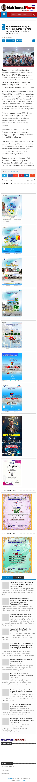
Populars (7, 577)
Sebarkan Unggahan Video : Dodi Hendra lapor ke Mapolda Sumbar (20, 615)
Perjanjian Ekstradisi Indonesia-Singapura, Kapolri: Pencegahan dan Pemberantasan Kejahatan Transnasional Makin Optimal (21, 601)
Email (19, 40)
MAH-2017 (22, 780)
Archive (18, 577)
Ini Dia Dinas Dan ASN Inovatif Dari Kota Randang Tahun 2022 (21, 705)
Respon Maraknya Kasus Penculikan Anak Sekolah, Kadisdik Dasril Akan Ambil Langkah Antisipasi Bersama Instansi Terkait (21, 646)
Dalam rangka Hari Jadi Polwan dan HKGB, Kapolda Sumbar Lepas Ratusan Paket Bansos (22, 720)
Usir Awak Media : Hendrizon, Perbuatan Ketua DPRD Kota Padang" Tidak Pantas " (22, 675)
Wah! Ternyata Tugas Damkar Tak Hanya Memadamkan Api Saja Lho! (21, 691)
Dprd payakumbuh (13, 172)
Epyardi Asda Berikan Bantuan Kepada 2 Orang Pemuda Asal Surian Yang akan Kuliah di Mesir (22, 584)
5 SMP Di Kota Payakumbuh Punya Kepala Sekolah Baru (21, 660)
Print (12, 40)
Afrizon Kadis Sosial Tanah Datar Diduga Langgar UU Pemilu (20, 630)
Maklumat (10, 778)
